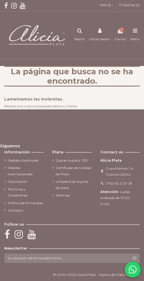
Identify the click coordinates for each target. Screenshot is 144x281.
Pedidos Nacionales (23, 160)
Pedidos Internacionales (20, 171)
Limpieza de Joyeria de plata (72, 184)
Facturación (17, 181)
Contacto (15, 210)
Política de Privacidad (25, 203)
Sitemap (63, 195)
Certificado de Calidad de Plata (73, 171)
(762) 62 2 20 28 (119, 183)
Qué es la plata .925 (71, 160)
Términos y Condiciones (17, 192)
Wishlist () (129, 5)
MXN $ (106, 5)
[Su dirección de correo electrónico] (66, 258)
